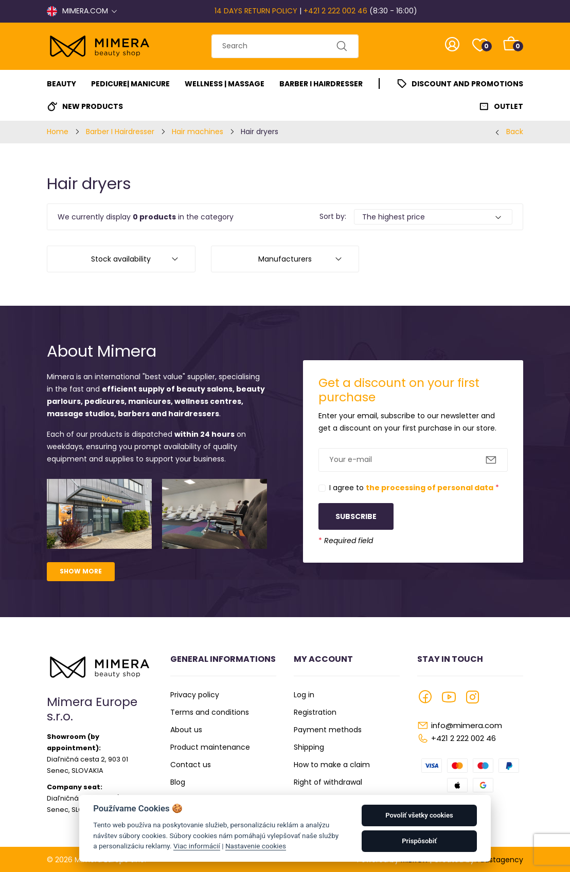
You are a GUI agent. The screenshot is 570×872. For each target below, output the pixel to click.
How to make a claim (332, 764)
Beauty (61, 84)
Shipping (309, 747)
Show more (81, 571)
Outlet (508, 106)
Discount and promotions (467, 84)
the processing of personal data (429, 488)
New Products (92, 106)
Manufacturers (285, 259)
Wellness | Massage (224, 84)
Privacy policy (194, 695)
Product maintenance (210, 747)
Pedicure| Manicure (130, 84)
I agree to (414, 488)
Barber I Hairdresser (321, 84)
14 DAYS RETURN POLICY (256, 11)
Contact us (190, 764)
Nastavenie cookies (255, 846)
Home (57, 131)
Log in (304, 695)
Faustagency (499, 860)
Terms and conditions (209, 712)
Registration (315, 712)
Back (514, 131)
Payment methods (328, 730)
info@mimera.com (466, 725)
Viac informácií (196, 846)
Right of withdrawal (328, 782)
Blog (177, 782)
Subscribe (356, 516)
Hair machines (197, 131)
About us (186, 730)
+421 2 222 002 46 (335, 11)
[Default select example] (433, 217)
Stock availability (121, 259)
